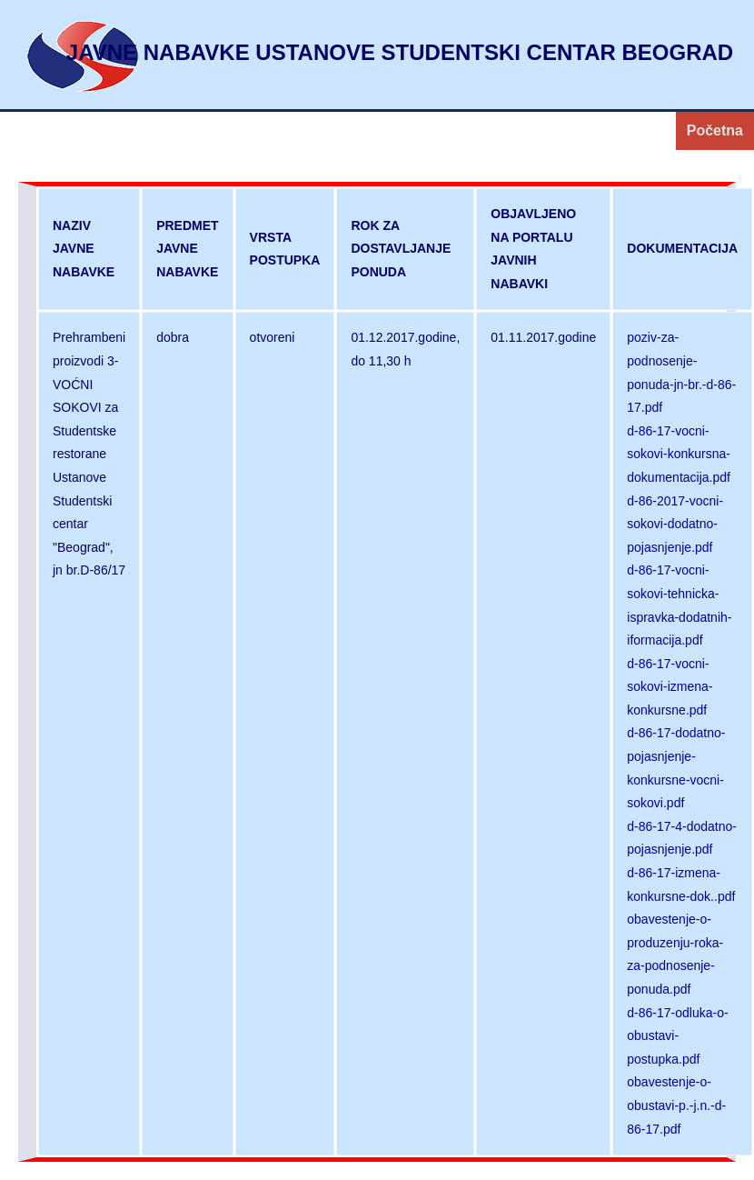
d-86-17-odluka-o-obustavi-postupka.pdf (677, 1035)
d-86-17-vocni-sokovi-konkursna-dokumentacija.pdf (678, 454)
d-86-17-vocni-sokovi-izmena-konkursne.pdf (669, 686)
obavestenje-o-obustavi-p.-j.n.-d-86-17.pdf (676, 1105)
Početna (715, 130)
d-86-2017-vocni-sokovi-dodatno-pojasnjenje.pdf (675, 524)
